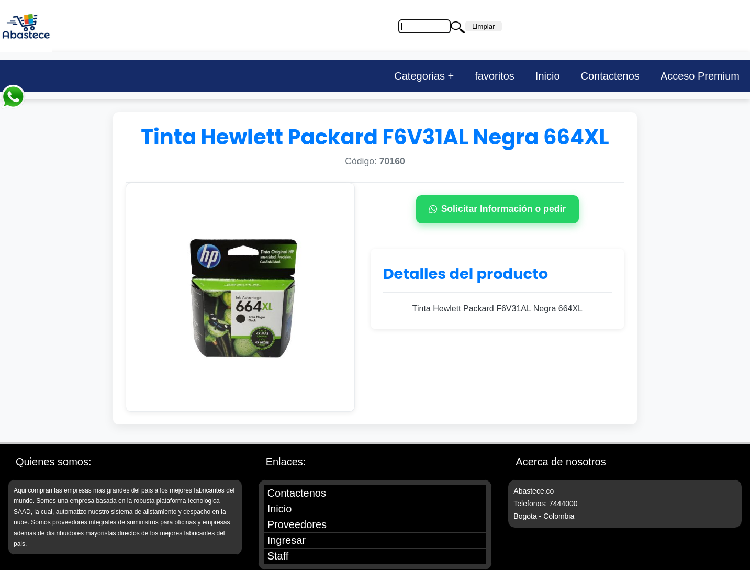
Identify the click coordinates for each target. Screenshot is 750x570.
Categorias (419, 76)
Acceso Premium (700, 76)
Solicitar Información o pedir (497, 209)
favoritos (494, 76)
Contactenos (610, 76)
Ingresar (286, 540)
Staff (278, 556)
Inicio (547, 76)
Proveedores (297, 524)
